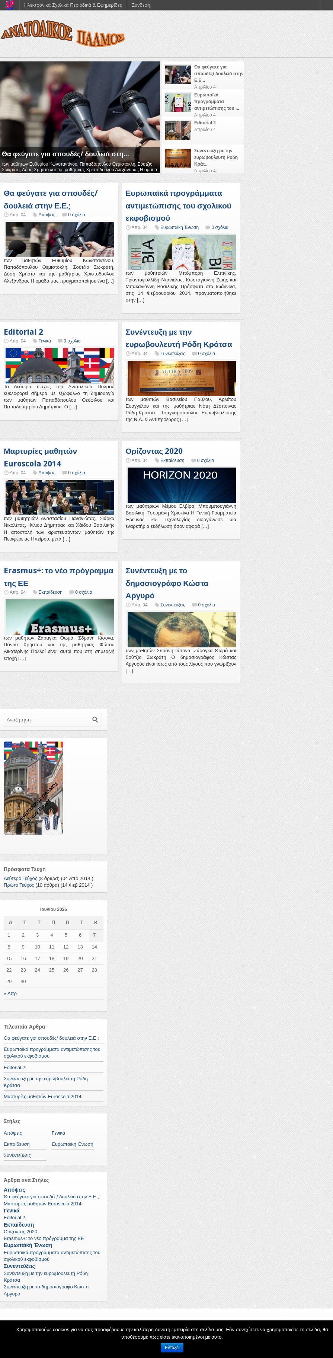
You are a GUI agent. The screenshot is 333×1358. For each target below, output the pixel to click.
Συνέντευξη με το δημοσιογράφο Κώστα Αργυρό (167, 583)
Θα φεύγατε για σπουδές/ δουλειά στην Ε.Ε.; (51, 1038)
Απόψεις (46, 214)
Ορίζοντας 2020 (154, 451)
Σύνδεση (141, 5)
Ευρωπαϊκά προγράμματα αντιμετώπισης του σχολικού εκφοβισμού (179, 205)
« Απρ (10, 993)
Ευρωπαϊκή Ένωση (179, 227)
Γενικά (44, 341)
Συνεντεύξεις (172, 353)
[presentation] (203, 75)
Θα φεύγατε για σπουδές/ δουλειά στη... (65, 154)
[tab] (203, 75)
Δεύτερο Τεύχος (20, 878)
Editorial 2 (23, 332)
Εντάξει (172, 1347)
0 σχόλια (76, 214)
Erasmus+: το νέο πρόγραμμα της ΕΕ (44, 1238)
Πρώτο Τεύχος (19, 885)
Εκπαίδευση (172, 460)
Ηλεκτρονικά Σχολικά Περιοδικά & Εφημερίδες (73, 5)
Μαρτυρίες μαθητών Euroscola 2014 (42, 1096)
